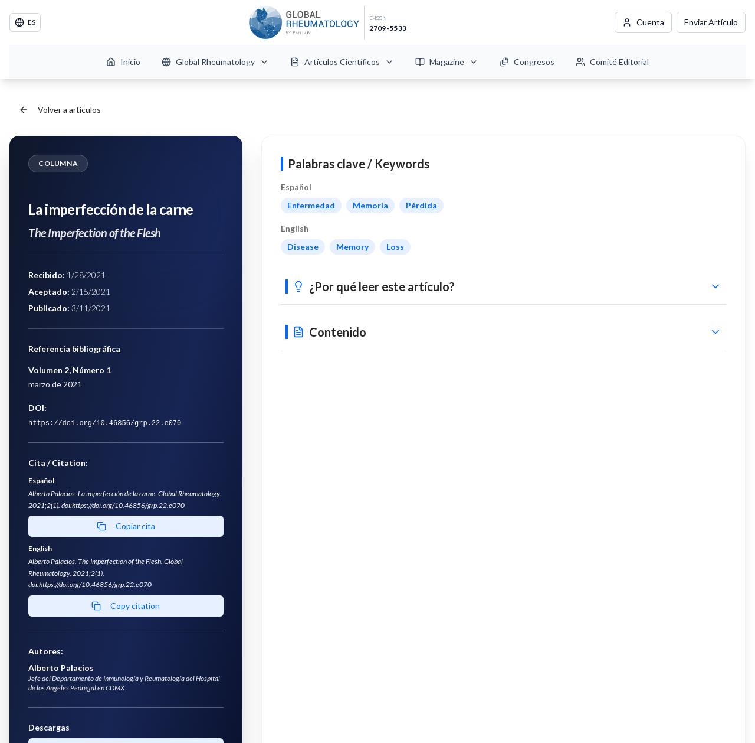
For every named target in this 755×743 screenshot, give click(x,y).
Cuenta (643, 22)
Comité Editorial (612, 62)
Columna (58, 163)
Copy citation (125, 606)
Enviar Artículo (711, 22)
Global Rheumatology (215, 62)
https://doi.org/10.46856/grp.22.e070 (104, 423)
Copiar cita (126, 526)
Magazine (446, 62)
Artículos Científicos (342, 62)
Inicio (123, 62)
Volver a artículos (60, 110)
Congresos (527, 62)
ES (25, 22)
